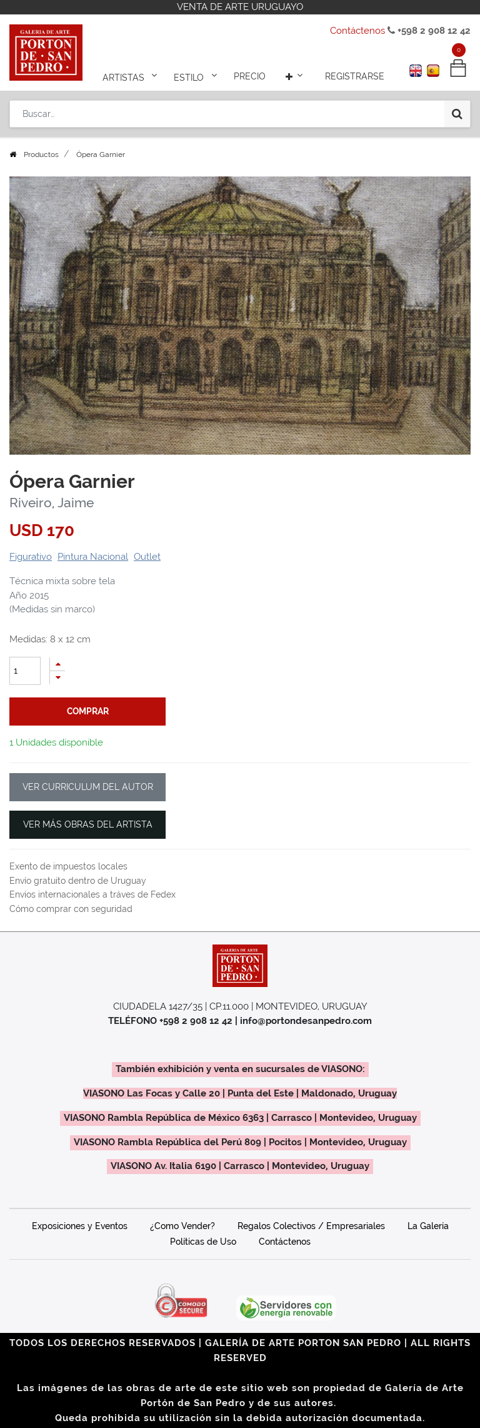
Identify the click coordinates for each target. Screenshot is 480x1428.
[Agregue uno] (57, 664)
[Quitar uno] (57, 677)
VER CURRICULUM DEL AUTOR (87, 787)
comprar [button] (88, 711)
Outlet (147, 556)
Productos (41, 154)
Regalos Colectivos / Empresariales (311, 1226)
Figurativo (30, 556)
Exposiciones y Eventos (80, 1226)
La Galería (428, 1226)
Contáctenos (357, 30)
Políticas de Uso (203, 1242)
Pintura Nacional (93, 556)
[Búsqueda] (457, 114)
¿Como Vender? (182, 1226)
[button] (295, 76)
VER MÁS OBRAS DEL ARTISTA (87, 824)
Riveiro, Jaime (51, 502)
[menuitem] (249, 76)
